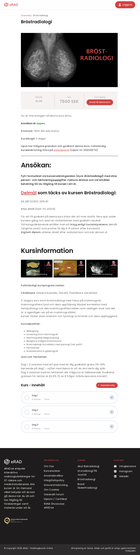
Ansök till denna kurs (100, 102)
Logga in (125, 4)
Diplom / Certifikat (55, 499)
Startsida (26, 15)
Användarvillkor (53, 475)
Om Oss (49, 466)
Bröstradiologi (86, 479)
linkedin (121, 476)
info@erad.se (125, 466)
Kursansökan (52, 471)
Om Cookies (51, 489)
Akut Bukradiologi (88, 466)
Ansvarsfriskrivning (56, 485)
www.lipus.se (62, 150)
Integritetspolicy (54, 480)
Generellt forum (54, 494)
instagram (123, 471)
